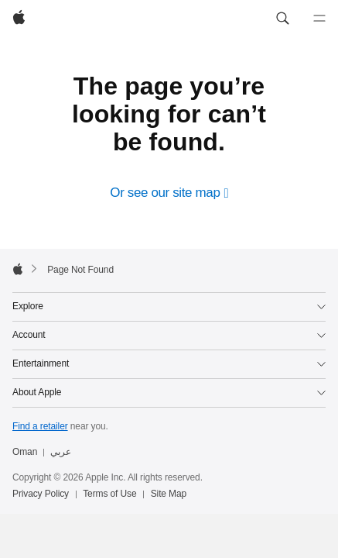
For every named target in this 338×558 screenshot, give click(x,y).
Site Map (168, 494)
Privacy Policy (40, 494)
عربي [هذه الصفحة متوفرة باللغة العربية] (60, 452)
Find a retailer (40, 427)
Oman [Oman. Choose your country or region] (24, 452)
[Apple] (19, 18)
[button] (282, 18)
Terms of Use (109, 494)
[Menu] (319, 18)
